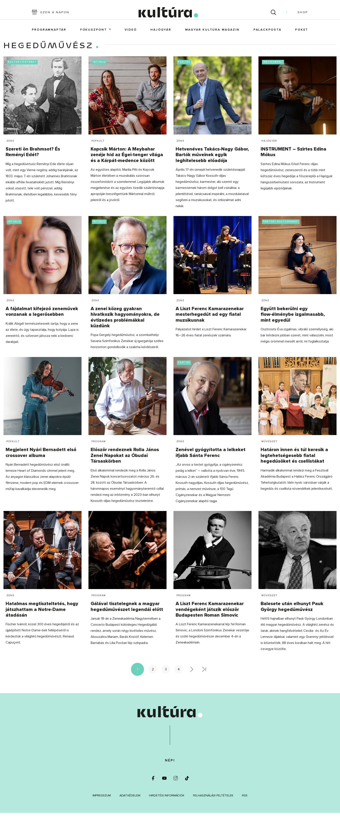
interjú (99, 65)
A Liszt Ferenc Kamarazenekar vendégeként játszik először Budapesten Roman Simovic (210, 613)
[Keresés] (273, 14)
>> (204, 673)
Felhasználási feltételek (213, 799)
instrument (273, 65)
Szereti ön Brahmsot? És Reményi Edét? (33, 156)
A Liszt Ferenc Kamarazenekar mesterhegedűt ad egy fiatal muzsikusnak (210, 318)
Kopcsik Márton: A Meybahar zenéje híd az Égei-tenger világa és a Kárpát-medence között (127, 158)
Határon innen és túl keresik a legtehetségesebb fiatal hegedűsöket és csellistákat (294, 459)
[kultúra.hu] (168, 14)
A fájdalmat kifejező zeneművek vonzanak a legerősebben (42, 315)
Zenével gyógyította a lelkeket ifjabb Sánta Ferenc (210, 456)
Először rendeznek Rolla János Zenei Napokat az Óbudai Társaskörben (125, 459)
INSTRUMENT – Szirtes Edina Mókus (293, 156)
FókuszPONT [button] (94, 32)
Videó (131, 32)
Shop (303, 14)
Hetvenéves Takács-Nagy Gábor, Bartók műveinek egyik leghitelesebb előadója (212, 158)
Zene (10, 144)
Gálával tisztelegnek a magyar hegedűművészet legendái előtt (127, 610)
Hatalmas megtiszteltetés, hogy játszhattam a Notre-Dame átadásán (42, 613)
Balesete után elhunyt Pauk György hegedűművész (292, 610)
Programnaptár (49, 32)
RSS (244, 799)
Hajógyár (160, 32)
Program (99, 445)
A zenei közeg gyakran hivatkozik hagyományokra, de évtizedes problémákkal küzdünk (125, 321)
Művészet (270, 445)
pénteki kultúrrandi (281, 225)
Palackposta (267, 32)
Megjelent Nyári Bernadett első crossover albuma (41, 456)
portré (184, 65)
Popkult (98, 144)
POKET (301, 32)
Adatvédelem (129, 799)
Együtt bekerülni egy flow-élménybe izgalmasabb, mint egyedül (293, 318)
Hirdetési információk (166, 799)
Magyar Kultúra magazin (212, 32)
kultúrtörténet (22, 65)
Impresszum (102, 799)
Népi (170, 764)
